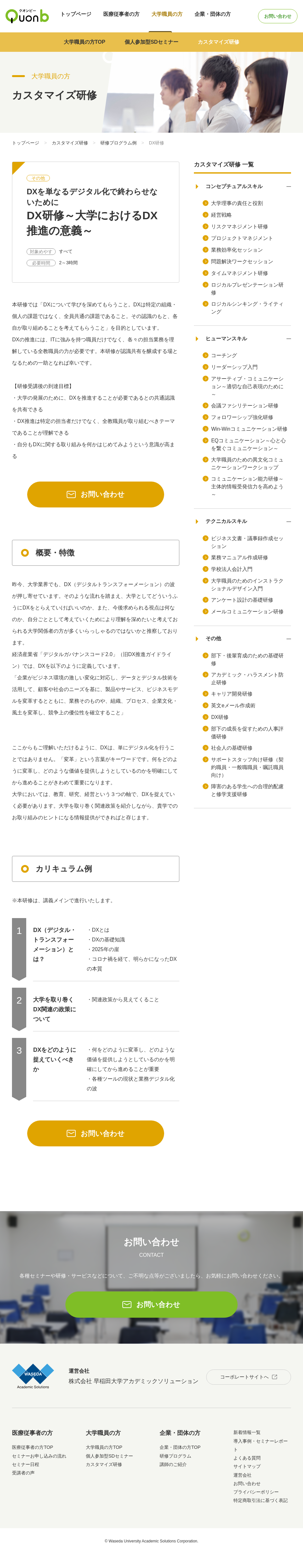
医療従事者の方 (115, 16)
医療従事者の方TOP (32, 1450)
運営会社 (242, 1478)
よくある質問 (247, 1461)
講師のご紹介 (173, 1467)
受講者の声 (23, 1476)
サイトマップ (247, 1469)
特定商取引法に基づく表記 (260, 1503)
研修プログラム (175, 1458)
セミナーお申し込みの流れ (39, 1458)
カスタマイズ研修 (218, 42)
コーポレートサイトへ (241, 1378)
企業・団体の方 (201, 16)
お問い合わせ (271, 16)
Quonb (27, 16)
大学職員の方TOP (85, 42)
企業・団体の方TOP (180, 1450)
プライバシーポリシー (256, 1495)
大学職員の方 (158, 16)
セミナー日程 (25, 1467)
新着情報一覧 (247, 1435)
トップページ (72, 16)
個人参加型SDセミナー (151, 42)
